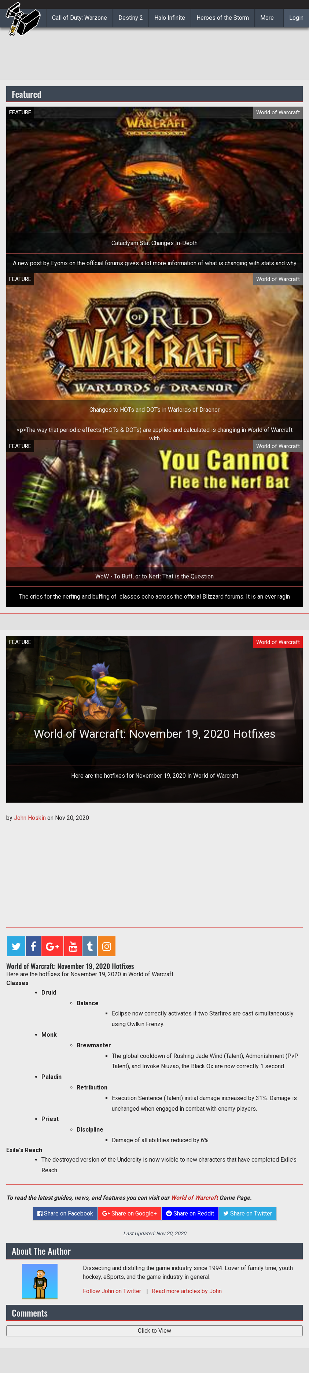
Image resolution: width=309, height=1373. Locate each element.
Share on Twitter (247, 1213)
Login (296, 17)
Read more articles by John (187, 1291)
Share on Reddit (190, 1213)
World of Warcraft (194, 1197)
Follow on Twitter (113, 1291)
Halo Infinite (169, 17)
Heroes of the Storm (222, 17)
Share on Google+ (129, 1213)
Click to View (154, 1330)
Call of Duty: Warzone (79, 17)
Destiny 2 (130, 17)
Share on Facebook (65, 1213)
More (267, 17)
